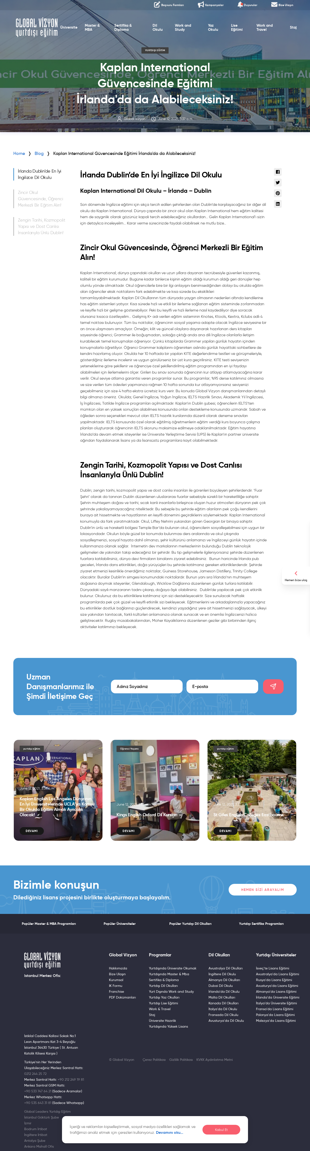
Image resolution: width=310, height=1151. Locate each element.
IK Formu (115, 985)
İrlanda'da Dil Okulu (224, 991)
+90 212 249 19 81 (71, 1079)
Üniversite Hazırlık (162, 1020)
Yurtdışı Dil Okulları (163, 985)
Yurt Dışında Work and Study (171, 991)
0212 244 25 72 (35, 1073)
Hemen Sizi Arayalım (262, 889)
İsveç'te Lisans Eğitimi (272, 968)
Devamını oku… (169, 1132)
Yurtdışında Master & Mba (169, 974)
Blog (39, 153)
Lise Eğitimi (237, 27)
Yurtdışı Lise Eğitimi (163, 1003)
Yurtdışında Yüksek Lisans (168, 1026)
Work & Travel (159, 1009)
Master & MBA (92, 27)
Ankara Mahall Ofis (39, 1146)
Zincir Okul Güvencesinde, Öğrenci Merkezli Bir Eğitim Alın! (40, 199)
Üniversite (69, 27)
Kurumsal (116, 980)
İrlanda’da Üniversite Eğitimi (277, 997)
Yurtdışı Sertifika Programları (261, 923)
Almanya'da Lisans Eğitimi (276, 991)
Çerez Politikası (154, 1059)
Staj (293, 27)
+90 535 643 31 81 (37, 1103)
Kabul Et (221, 1130)
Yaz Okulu (213, 27)
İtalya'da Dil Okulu (223, 1009)
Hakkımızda (118, 968)
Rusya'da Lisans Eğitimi (274, 980)
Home (19, 153)
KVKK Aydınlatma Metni (214, 1059)
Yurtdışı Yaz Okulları (164, 997)
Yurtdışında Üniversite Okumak (172, 968)
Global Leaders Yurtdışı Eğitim (47, 1111)
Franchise (116, 991)
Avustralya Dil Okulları (226, 968)
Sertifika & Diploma (123, 27)
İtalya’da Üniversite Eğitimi (276, 1003)
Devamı (32, 831)
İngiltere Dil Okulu (222, 974)
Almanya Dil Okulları (224, 980)
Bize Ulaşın (117, 974)
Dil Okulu (158, 27)
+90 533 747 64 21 (37, 1091)
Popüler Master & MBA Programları (49, 923)
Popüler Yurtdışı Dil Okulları (190, 923)
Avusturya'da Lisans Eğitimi (277, 985)
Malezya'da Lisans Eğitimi (276, 1020)
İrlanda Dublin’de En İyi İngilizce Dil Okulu (39, 174)
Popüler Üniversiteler (120, 923)
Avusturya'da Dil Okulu (226, 1020)
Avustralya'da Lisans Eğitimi (277, 974)
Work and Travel (264, 27)
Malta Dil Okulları (222, 997)
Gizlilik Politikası (181, 1059)
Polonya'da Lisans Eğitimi (275, 1015)
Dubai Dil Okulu (221, 985)
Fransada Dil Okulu (223, 1015)
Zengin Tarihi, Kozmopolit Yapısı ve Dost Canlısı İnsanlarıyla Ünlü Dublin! (41, 226)
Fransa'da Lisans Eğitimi (274, 1009)
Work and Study (183, 27)
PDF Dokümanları (122, 997)
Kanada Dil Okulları (224, 1003)
